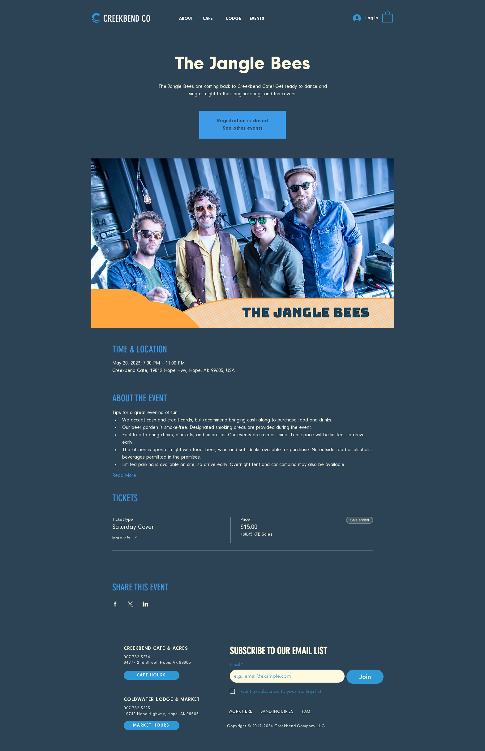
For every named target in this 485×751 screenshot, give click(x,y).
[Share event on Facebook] (115, 604)
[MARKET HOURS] (151, 725)
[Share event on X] (130, 604)
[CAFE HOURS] (151, 675)
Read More (124, 475)
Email (236, 664)
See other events (243, 128)
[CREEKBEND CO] (126, 18)
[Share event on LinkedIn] (145, 604)
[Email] (285, 676)
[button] (387, 16)
